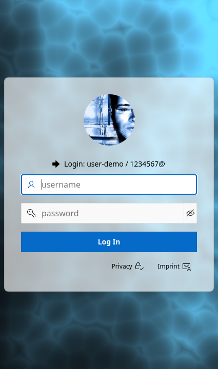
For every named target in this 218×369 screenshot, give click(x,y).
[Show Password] (190, 213)
